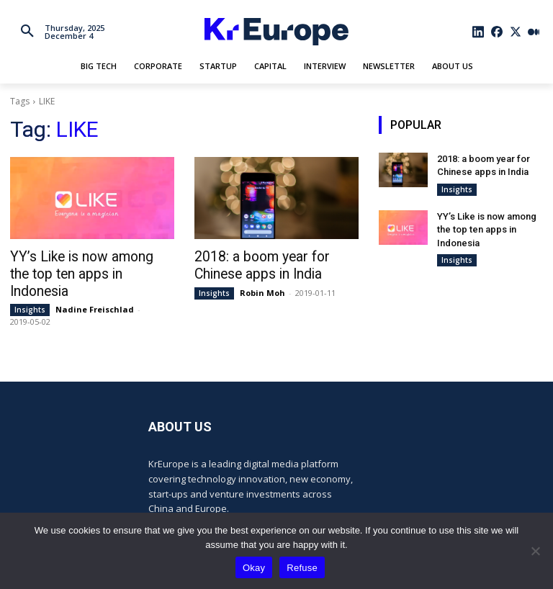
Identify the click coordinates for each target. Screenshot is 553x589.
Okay (254, 567)
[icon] (478, 31)
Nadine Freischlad (94, 289)
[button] (27, 31)
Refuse (302, 567)
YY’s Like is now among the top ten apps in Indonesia (483, 226)
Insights (29, 290)
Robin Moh (262, 289)
